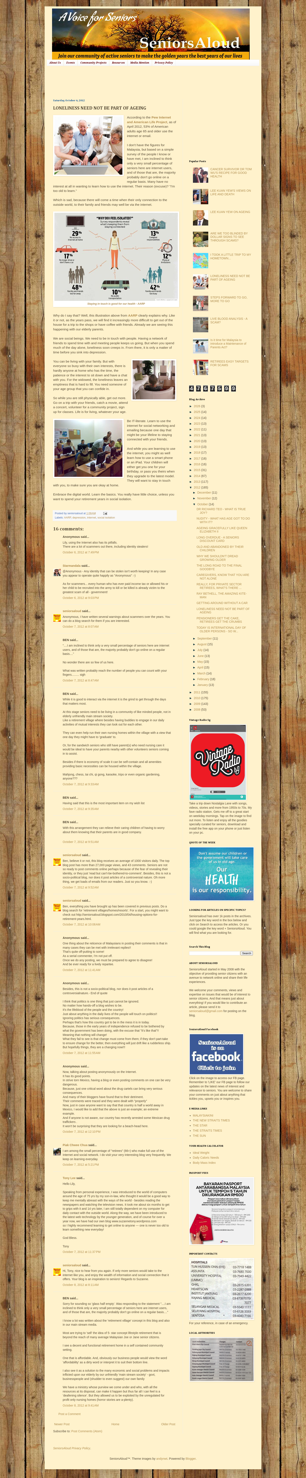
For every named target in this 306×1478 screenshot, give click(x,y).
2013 (197, 481)
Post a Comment (69, 1414)
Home (115, 1424)
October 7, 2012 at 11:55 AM (81, 1053)
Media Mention (139, 62)
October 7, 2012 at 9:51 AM (81, 842)
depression (79, 517)
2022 (197, 429)
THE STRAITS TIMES (207, 1130)
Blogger (191, 1458)
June (200, 656)
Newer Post (61, 1424)
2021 (197, 435)
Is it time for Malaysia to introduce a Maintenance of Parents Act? (228, 343)
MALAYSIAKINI (203, 1115)
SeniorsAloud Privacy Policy (71, 1448)
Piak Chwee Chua (75, 1145)
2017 (197, 458)
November (204, 498)
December (204, 492)
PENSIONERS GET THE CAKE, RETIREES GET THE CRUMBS (219, 620)
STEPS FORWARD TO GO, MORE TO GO (228, 299)
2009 (197, 703)
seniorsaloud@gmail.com (205, 1011)
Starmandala (72, 565)
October (203, 504)
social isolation (106, 517)
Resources (118, 62)
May (200, 661)
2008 (197, 709)
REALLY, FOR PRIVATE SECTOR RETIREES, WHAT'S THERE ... (219, 586)
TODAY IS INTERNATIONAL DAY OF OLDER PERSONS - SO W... (221, 629)
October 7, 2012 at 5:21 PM (81, 1164)
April (200, 667)
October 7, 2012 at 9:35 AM (81, 809)
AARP (132, 315)
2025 (197, 412)
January (203, 685)
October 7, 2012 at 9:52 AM (81, 887)
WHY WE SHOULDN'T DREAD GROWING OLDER (217, 557)
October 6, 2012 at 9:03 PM (81, 598)
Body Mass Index (204, 1162)
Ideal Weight (201, 1152)
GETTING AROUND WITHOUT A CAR (222, 603)
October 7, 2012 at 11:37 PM (82, 1252)
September (204, 638)
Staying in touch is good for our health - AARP (116, 303)
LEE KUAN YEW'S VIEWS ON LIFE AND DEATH (230, 192)
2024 (197, 418)
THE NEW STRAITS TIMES (211, 1120)
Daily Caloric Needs (206, 1157)
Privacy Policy (164, 62)
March (201, 673)
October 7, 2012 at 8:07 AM (81, 626)
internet (91, 517)
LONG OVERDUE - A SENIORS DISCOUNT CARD (218, 539)
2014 (197, 476)
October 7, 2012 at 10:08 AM (81, 924)
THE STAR (200, 1125)
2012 (197, 487)
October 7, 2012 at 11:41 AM (81, 970)
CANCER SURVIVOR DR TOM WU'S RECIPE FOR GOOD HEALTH (231, 172)
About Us (55, 62)
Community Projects (93, 62)
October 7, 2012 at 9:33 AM (81, 784)
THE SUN (199, 1135)
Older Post (168, 1424)
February (203, 679)
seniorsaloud (72, 611)
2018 (197, 452)
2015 (197, 470)
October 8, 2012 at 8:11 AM (81, 1285)
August (202, 644)
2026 (197, 406)
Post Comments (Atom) (86, 1431)
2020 (197, 441)
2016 (197, 464)
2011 (197, 692)
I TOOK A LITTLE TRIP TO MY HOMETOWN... (230, 256)
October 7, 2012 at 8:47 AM (81, 680)
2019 (197, 446)
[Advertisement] (130, 81)
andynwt (161, 1458)
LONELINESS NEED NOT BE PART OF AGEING (230, 277)
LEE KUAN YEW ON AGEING (230, 212)
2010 (197, 698)
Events (70, 62)
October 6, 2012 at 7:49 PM (81, 552)
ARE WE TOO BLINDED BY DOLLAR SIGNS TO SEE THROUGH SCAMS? (229, 237)
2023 (197, 423)
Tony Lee (69, 1178)
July (200, 650)
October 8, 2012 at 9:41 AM (81, 1405)
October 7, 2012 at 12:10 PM (82, 1131)
